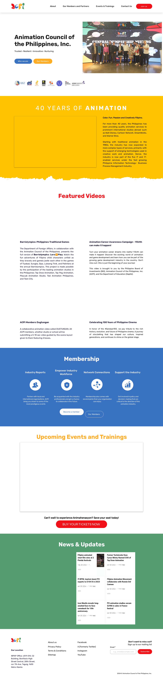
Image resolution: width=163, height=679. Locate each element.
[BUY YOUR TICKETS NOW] (81, 524)
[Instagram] (83, 651)
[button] (105, 6)
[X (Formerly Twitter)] (87, 647)
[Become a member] (72, 412)
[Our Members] (42, 61)
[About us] (54, 642)
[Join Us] (144, 6)
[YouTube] (82, 655)
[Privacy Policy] (55, 647)
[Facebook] (84, 642)
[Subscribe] (145, 651)
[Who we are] (23, 61)
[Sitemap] (59, 655)
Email (112, 647)
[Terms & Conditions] (59, 651)
